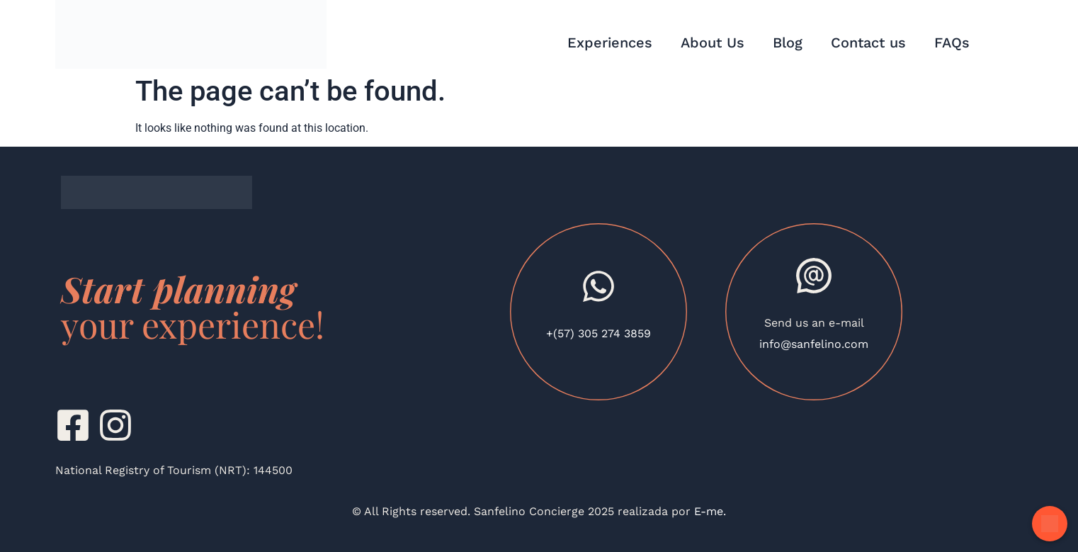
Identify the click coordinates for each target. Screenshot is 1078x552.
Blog (787, 42)
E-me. (708, 511)
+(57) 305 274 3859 (598, 333)
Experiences (609, 42)
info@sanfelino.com (813, 344)
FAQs (952, 42)
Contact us (868, 42)
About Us (712, 42)
